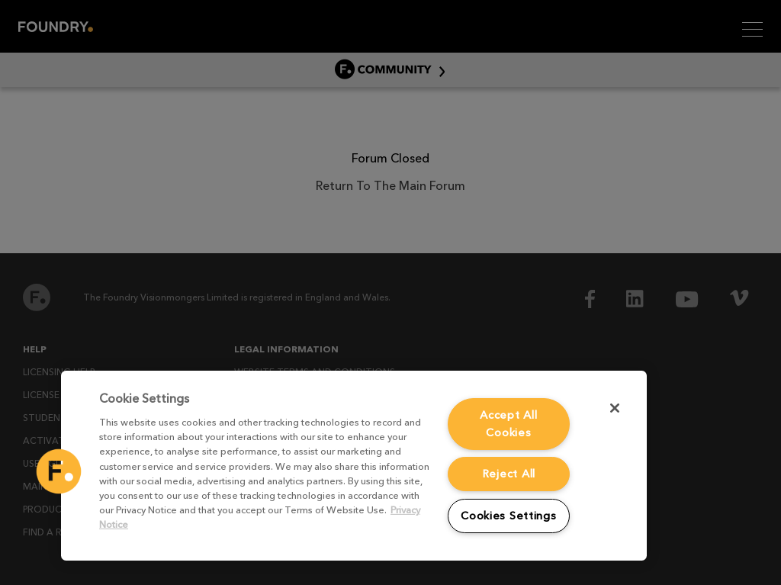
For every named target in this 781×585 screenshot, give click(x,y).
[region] (354, 466)
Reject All (508, 474)
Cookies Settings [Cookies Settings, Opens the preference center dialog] (509, 515)
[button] (58, 471)
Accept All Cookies (508, 423)
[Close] (615, 408)
